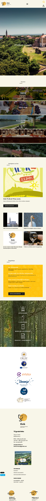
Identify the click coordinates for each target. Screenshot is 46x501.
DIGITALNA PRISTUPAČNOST (20, 474)
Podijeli (2, 475)
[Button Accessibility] (43, 8)
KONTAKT (16, 470)
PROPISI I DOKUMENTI (18, 472)
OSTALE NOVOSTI (11, 205)
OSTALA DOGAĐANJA (16, 293)
